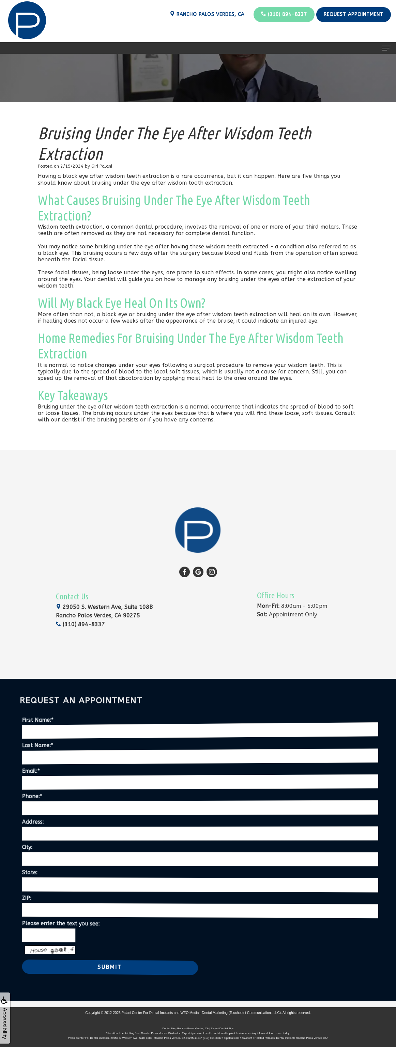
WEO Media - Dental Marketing (203, 1013)
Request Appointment (353, 14)
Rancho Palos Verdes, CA (207, 14)
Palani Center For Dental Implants (147, 1013)
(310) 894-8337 (284, 14)
